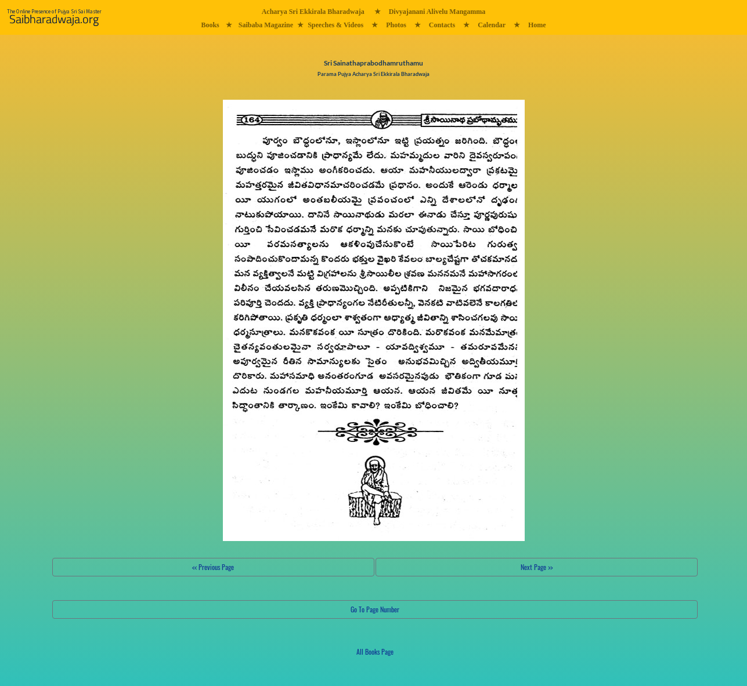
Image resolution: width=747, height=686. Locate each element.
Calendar (492, 25)
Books (210, 25)
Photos (396, 25)
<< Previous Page (213, 567)
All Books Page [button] (375, 651)
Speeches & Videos (335, 25)
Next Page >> (537, 567)
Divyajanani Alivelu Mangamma (437, 12)
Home (537, 25)
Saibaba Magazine (266, 25)
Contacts (442, 25)
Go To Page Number (375, 609)
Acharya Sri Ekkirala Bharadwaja (313, 12)
